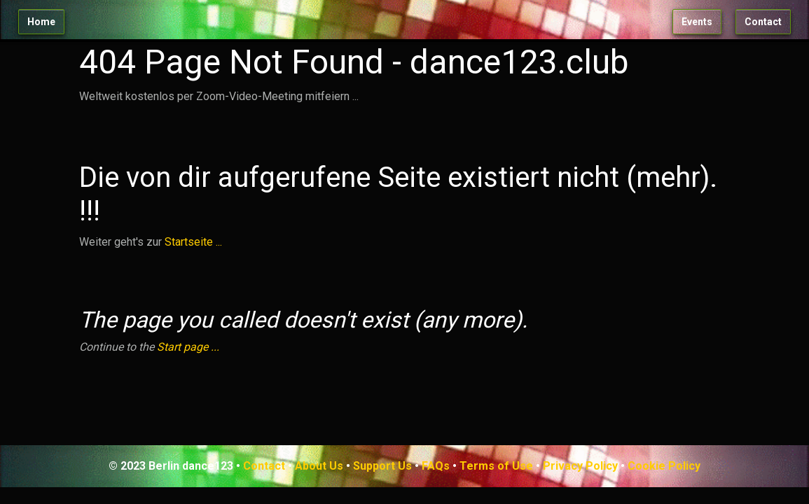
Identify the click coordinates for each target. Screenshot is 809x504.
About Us (319, 465)
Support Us (382, 465)
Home (41, 21)
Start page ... (188, 347)
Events (697, 21)
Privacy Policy (580, 465)
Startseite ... (193, 241)
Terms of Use (496, 465)
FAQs (436, 465)
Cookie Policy (664, 465)
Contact (763, 21)
